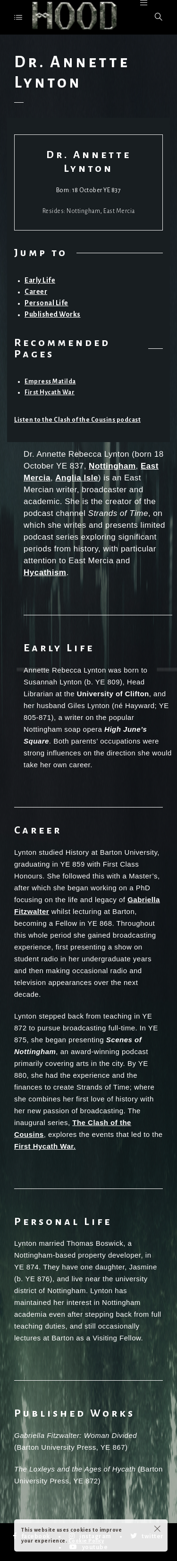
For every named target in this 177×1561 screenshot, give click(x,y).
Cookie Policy (86, 1540)
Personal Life (46, 303)
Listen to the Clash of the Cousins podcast (77, 420)
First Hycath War (50, 392)
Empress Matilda (50, 381)
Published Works (53, 314)
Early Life (40, 280)
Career (36, 291)
